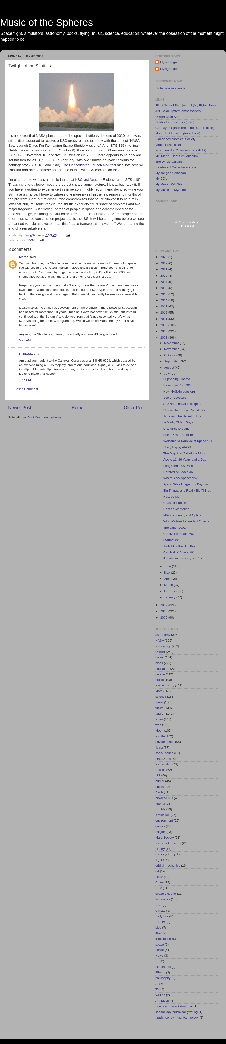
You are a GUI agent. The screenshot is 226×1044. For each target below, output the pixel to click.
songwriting (163, 764)
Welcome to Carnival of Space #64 (187, 441)
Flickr (159, 877)
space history (164, 685)
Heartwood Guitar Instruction (175, 167)
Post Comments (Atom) (44, 417)
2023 (164, 257)
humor (159, 781)
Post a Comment (26, 389)
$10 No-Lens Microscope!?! (182, 404)
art (157, 871)
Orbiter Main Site (167, 116)
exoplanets (163, 967)
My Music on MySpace (171, 190)
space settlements (168, 843)
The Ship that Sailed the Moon (184, 453)
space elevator (165, 893)
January (170, 597)
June (168, 566)
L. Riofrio (26, 354)
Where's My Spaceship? (180, 478)
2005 (164, 617)
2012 (164, 312)
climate (160, 910)
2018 (164, 275)
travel (159, 702)
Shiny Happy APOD (177, 447)
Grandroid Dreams (176, 428)
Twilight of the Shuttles (179, 546)
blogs (159, 663)
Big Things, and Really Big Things (187, 490)
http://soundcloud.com (187, 225)
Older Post (134, 407)
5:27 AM (25, 340)
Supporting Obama (176, 379)
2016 (164, 288)
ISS (22, 240)
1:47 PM (25, 380)
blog (158, 927)
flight (158, 860)
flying (159, 747)
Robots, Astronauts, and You (183, 558)
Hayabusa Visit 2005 (178, 385)
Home (77, 407)
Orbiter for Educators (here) (174, 122)
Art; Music (162, 1000)
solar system (164, 854)
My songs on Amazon (170, 173)
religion (160, 832)
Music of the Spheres (46, 22)
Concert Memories (176, 509)
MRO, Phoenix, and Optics (182, 515)
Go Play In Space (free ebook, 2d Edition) (184, 128)
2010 (164, 325)
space (159, 944)
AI (156, 983)
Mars (158, 691)
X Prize (160, 922)
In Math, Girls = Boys (178, 422)
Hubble (160, 809)
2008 (164, 337)
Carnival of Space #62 (179, 534)
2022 (164, 263)
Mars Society (164, 837)
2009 (164, 331)
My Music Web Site (168, 184)
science (160, 696)
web (158, 725)
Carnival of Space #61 (179, 552)
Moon (159, 730)
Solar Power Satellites (178, 435)
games (160, 826)
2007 (164, 605)
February (171, 591)
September (172, 361)
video (159, 719)
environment (164, 820)
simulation (162, 815)
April (167, 578)
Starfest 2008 (172, 540)
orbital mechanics (167, 865)
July (167, 373)
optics (159, 786)
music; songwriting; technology (177, 1017)
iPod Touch (163, 939)
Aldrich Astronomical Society (175, 139)
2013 (164, 306)
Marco (23, 257)
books (159, 657)
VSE (158, 905)
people (160, 674)
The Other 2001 (174, 527)
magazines (163, 758)
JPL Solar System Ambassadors (178, 111)
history (160, 849)
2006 (164, 611)
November (172, 349)
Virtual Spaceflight (168, 144)
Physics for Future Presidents (184, 410)
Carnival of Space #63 (179, 472)
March (169, 585)
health (159, 950)
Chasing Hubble (174, 502)
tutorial (160, 803)
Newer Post (19, 407)
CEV (158, 888)
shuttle (41, 240)
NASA (31, 240)
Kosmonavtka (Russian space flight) (180, 150)
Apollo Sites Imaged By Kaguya (185, 484)
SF (157, 961)
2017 (164, 282)
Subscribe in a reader (171, 88)
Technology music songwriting (176, 1012)
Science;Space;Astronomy (174, 1006)
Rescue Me (171, 496)
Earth (159, 792)
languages (162, 899)
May (167, 572)
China (159, 882)
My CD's (161, 178)
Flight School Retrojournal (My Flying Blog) (185, 105)
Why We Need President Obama (186, 521)
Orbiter (160, 652)
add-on (160, 713)
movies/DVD (164, 798)
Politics (160, 770)
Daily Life (162, 916)
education (162, 668)
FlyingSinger (169, 62)
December (172, 343)
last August (92, 179)
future (159, 708)
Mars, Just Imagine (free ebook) (177, 133)
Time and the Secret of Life (182, 416)
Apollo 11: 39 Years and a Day (184, 459)
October (170, 355)
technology (163, 646)
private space (164, 742)
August (169, 367)
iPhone (160, 972)
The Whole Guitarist (169, 161)
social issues (164, 753)
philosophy (163, 978)
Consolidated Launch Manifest (92, 165)
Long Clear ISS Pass (178, 466)
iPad (158, 933)
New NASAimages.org (179, 391)
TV (157, 989)
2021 (164, 269)
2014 (164, 300)
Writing (160, 995)
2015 (164, 294)
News (159, 955)
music (159, 680)
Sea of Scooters (174, 397)
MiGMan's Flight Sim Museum (176, 156)
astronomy (162, 635)
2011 (164, 319)
